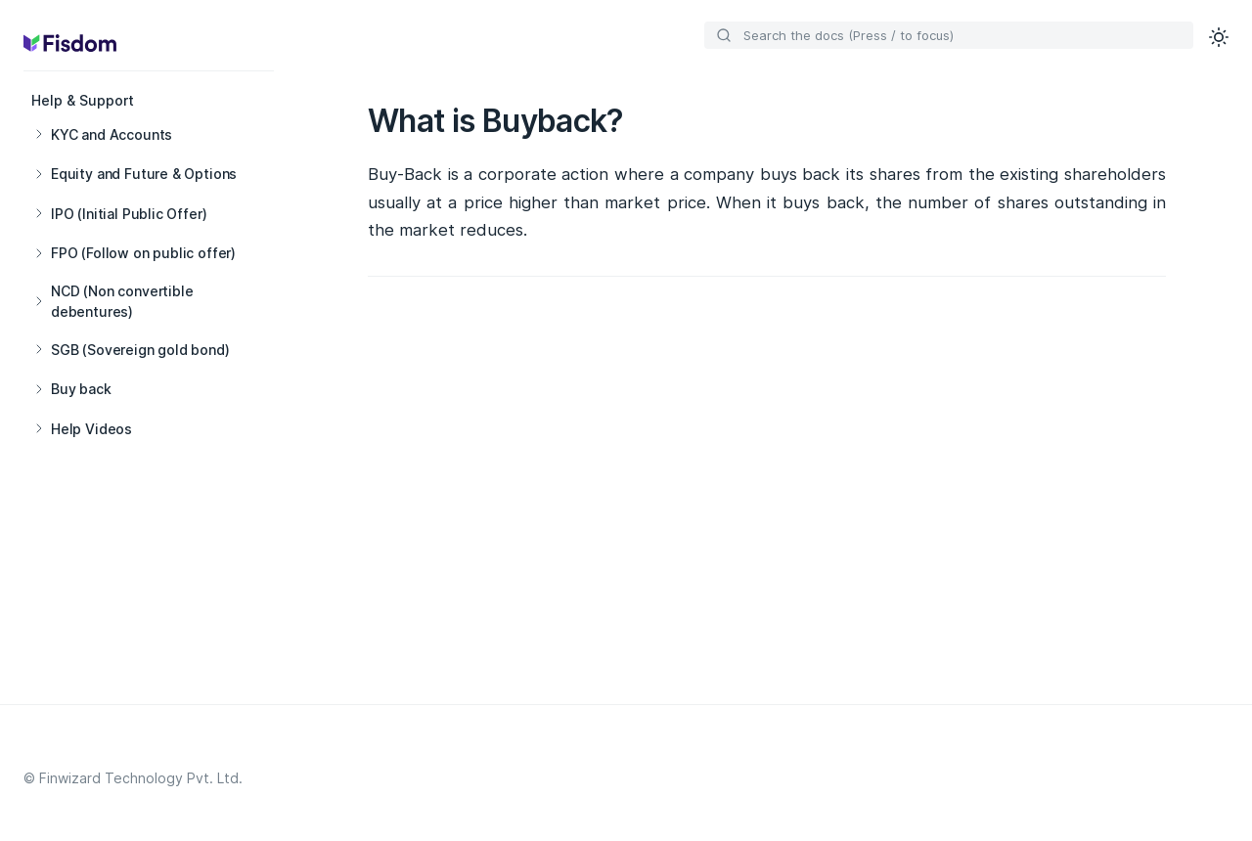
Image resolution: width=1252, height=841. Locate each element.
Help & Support (82, 100)
